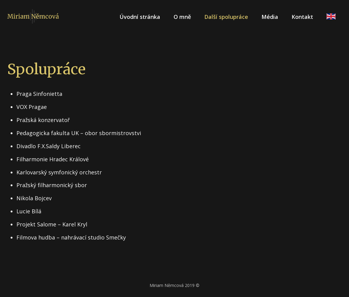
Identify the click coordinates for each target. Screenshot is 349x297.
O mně (182, 16)
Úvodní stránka (139, 16)
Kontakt (302, 16)
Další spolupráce (226, 16)
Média (269, 16)
